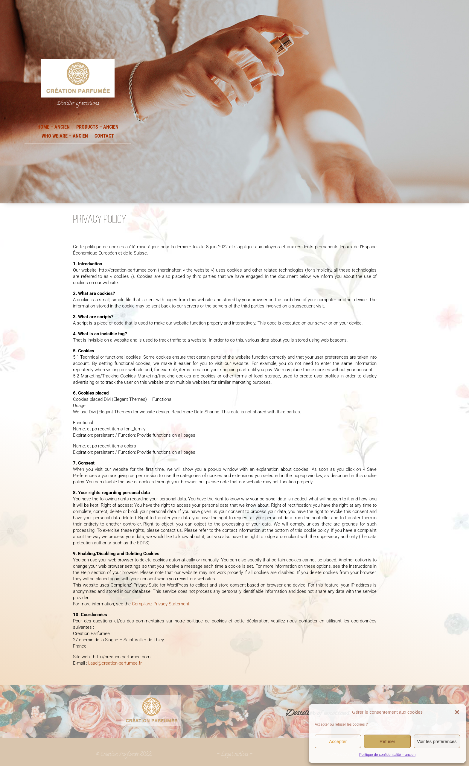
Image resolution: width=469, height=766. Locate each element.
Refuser (387, 741)
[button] (457, 712)
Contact (104, 135)
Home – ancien (53, 126)
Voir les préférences (437, 741)
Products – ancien (97, 126)
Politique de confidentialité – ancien (387, 755)
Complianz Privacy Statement (160, 604)
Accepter (338, 741)
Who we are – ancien (65, 135)
